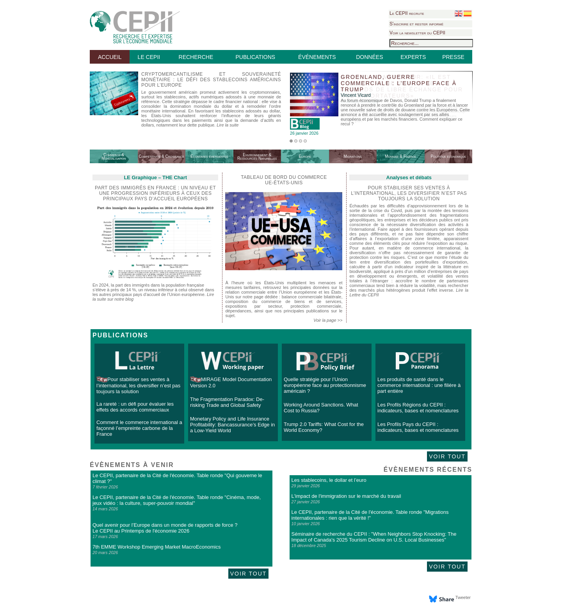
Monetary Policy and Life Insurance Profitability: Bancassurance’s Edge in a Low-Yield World (232, 424)
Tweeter (463, 597)
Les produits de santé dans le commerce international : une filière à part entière (419, 385)
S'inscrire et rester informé (416, 24)
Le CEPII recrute (406, 13)
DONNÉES (369, 57)
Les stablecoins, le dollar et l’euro (329, 480)
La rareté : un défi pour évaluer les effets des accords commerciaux (135, 407)
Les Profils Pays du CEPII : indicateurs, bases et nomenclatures (418, 427)
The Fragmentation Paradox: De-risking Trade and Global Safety (227, 402)
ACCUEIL (110, 57)
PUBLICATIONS (255, 57)
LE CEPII (149, 57)
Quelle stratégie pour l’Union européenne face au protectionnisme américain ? (325, 385)
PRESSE (453, 57)
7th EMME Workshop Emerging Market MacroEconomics (156, 547)
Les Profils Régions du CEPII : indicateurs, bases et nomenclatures (418, 408)
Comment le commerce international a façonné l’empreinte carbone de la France (139, 428)
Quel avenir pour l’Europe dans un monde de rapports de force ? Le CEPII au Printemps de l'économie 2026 (164, 528)
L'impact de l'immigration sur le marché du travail (346, 496)
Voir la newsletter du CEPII (417, 33)
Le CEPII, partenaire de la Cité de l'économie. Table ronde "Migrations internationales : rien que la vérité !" (370, 515)
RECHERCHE (196, 57)
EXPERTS (413, 57)
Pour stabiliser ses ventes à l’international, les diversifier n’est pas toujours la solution (138, 385)
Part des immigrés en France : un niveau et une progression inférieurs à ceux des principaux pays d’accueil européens (155, 193)
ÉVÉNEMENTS (317, 57)
